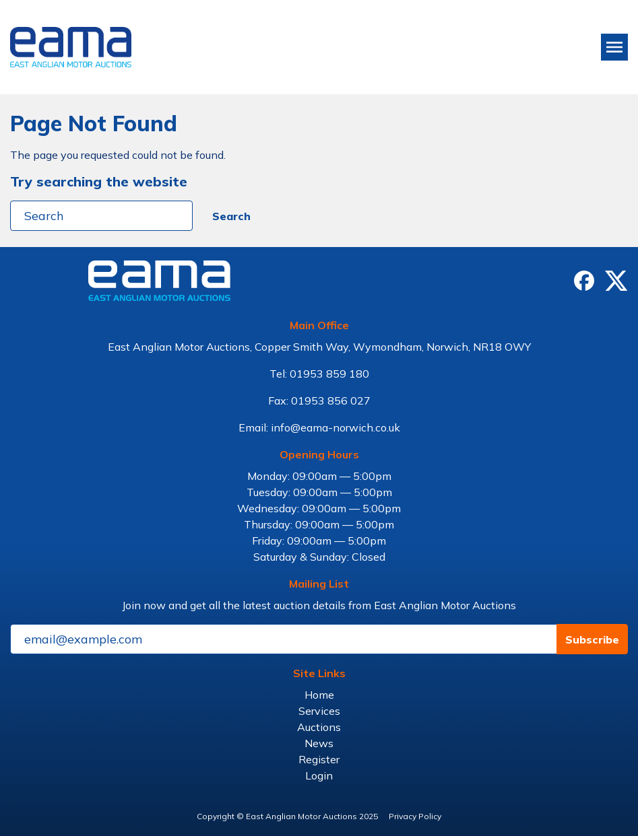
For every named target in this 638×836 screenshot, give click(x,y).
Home (319, 694)
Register (319, 759)
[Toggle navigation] (614, 47)
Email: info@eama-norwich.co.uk (319, 427)
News (319, 743)
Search (231, 216)
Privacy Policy (415, 816)
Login (319, 775)
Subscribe (592, 639)
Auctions (319, 727)
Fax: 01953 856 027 (319, 400)
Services (319, 711)
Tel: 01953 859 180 (319, 373)
